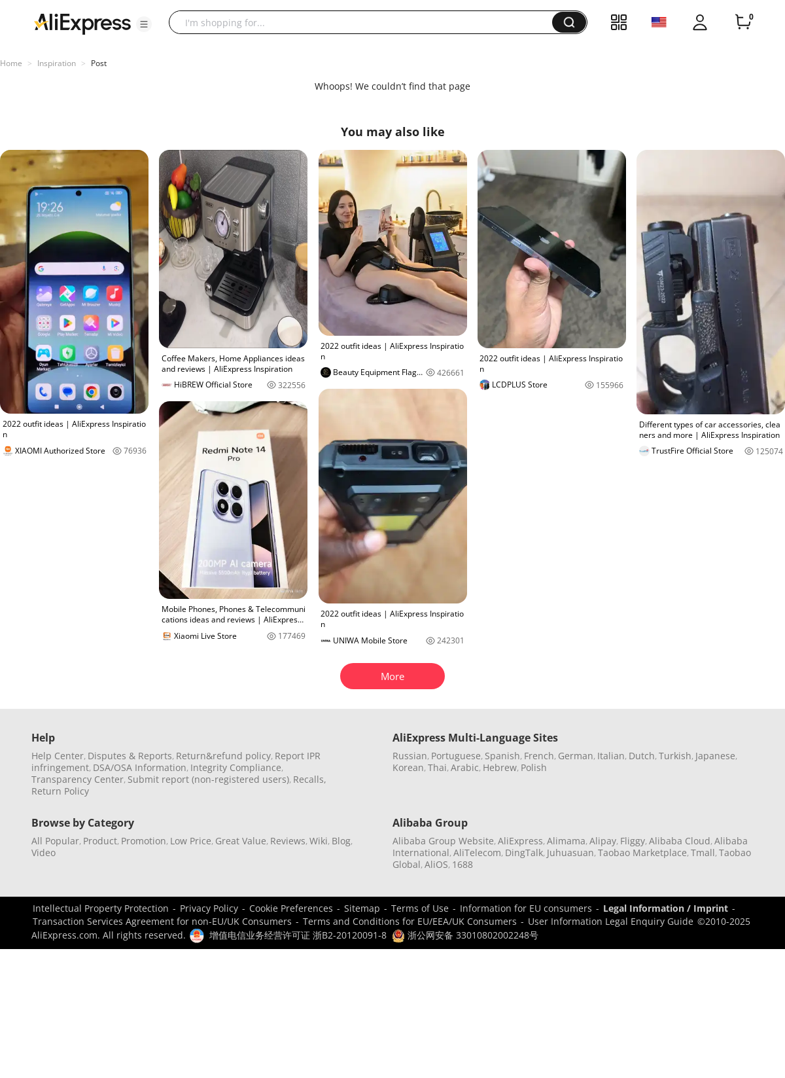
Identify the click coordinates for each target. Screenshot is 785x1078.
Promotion (143, 841)
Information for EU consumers (526, 908)
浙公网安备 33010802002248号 (465, 935)
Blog (341, 841)
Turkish (675, 755)
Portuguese (456, 755)
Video (43, 852)
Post (99, 63)
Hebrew (500, 767)
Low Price (190, 841)
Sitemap (362, 908)
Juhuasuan (570, 852)
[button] (144, 24)
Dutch (642, 755)
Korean (408, 767)
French (539, 755)
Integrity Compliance (235, 767)
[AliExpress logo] (82, 23)
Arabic (465, 767)
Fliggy (632, 841)
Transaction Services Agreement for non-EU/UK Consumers (162, 921)
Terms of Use (420, 908)
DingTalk (524, 852)
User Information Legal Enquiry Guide (610, 921)
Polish (534, 767)
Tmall (703, 852)
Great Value (240, 841)
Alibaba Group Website (443, 841)
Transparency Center (77, 779)
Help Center (57, 755)
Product (100, 841)
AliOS (436, 864)
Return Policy (60, 791)
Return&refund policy (223, 755)
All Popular (55, 841)
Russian (409, 755)
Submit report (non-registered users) (208, 779)
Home (11, 63)
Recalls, (309, 779)
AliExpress (520, 841)
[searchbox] (365, 22)
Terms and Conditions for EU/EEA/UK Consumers (410, 921)
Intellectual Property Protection (101, 908)
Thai (437, 767)
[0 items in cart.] (743, 22)
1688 (462, 864)
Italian (611, 755)
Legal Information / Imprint (665, 908)
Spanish (502, 755)
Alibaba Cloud (679, 841)
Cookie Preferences (291, 908)
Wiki (318, 841)
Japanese (715, 755)
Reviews (287, 841)
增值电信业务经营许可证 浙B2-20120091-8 (298, 935)
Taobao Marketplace (642, 852)
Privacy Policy (209, 908)
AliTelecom (477, 852)
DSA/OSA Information (139, 767)
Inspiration (56, 63)
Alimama (566, 841)
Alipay (602, 841)
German (575, 755)
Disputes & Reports (130, 755)
